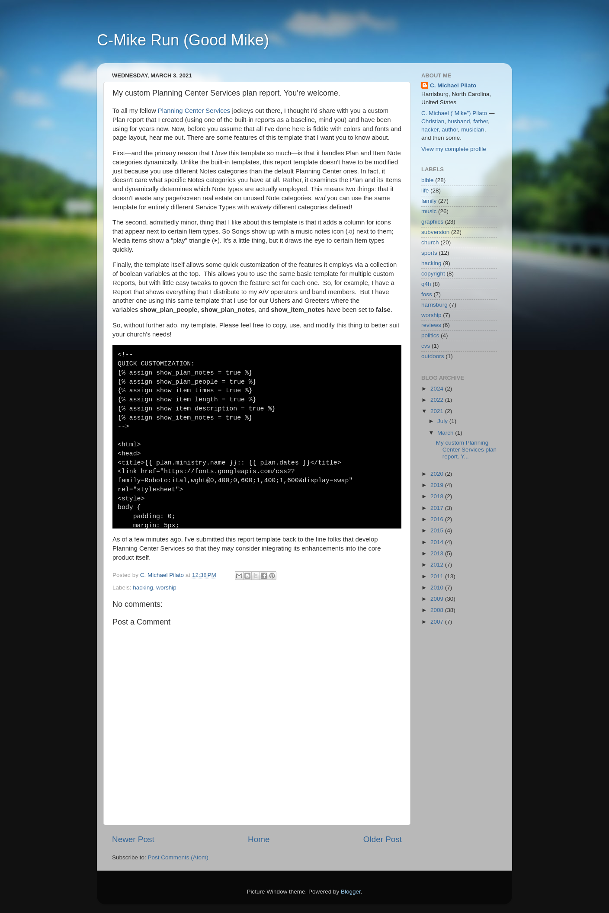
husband (459, 121)
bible (427, 180)
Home (258, 839)
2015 (437, 530)
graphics (432, 221)
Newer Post (133, 839)
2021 (437, 411)
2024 (437, 388)
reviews (431, 325)
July (443, 421)
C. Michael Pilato (453, 85)
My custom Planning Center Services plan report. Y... (466, 449)
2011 (437, 576)
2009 (437, 599)
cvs (425, 346)
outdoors (432, 356)
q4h (426, 284)
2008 (437, 610)
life (425, 190)
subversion (435, 232)
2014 (437, 542)
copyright (433, 273)
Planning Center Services (194, 110)
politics (430, 335)
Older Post (382, 839)
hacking (143, 587)
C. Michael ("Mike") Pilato (454, 113)
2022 (437, 400)
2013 (437, 553)
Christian (432, 121)
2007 (437, 621)
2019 (437, 485)
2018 (437, 496)
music (428, 211)
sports (429, 253)
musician (472, 129)
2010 (437, 587)
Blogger (351, 891)
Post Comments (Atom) (178, 857)
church (430, 242)
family (428, 201)
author (450, 129)
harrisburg (434, 304)
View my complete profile (453, 149)
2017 (437, 508)
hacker (430, 129)
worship (166, 587)
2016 (437, 519)
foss (426, 294)
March (446, 432)
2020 (437, 474)
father (480, 121)
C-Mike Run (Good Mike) (183, 40)
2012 (437, 564)
